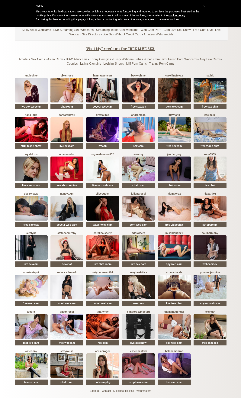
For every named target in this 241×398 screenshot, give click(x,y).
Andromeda (138, 114)
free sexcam (138, 106)
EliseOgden (102, 193)
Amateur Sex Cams (32, 59)
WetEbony (31, 351)
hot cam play (103, 382)
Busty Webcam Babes (128, 59)
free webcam (67, 342)
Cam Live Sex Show (177, 29)
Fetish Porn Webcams (183, 59)
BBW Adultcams (77, 59)
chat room (174, 185)
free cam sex (210, 342)
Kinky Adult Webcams (36, 29)
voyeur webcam (102, 106)
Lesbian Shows (113, 63)
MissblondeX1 (174, 233)
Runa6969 (210, 154)
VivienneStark (138, 351)
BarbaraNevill (67, 114)
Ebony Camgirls (100, 59)
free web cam (31, 303)
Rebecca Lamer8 (66, 272)
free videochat (174, 224)
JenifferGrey (174, 154)
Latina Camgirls (90, 63)
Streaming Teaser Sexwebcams (117, 29)
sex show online (67, 185)
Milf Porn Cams (136, 63)
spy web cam (174, 264)
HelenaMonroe (174, 351)
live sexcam (66, 145)
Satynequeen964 (102, 272)
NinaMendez (67, 154)
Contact (106, 390)
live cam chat (174, 382)
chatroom (67, 106)
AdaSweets (138, 233)
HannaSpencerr (102, 75)
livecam (102, 145)
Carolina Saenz (103, 233)
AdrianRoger (102, 351)
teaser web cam (102, 224)
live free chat (174, 303)
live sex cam (138, 264)
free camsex (31, 224)
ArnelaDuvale (174, 272)
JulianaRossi (138, 193)
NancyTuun (67, 193)
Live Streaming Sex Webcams (73, 29)
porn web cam (138, 224)
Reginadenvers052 (102, 154)
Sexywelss (66, 351)
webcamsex (210, 264)
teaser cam (31, 382)
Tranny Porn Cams (161, 63)
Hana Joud (31, 114)
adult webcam (67, 303)
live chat (210, 185)
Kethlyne (31, 233)
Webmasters (144, 390)
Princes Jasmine (210, 272)
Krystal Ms (30, 154)
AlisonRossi (67, 311)
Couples (72, 63)
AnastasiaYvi (31, 272)
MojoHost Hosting (123, 390)
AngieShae (31, 75)
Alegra (31, 311)
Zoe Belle (209, 114)
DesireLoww (31, 193)
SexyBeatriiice (138, 272)
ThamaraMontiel (174, 311)
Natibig (210, 75)
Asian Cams (55, 59)
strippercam (209, 224)
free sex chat (210, 106)
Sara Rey (138, 154)
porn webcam (174, 106)
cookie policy (177, 15)
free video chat (210, 145)
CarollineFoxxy (174, 75)
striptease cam (138, 382)
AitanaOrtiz (174, 193)
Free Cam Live (203, 29)
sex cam (138, 145)
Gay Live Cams (210, 59)
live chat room (103, 264)
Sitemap (94, 390)
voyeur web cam (67, 224)
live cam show (31, 185)
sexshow (138, 303)
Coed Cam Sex (155, 59)
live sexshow (138, 342)
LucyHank (174, 114)
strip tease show (31, 145)
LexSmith (210, 311)
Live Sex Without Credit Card (121, 34)
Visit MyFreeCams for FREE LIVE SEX (120, 49)
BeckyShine (138, 75)
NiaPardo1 (210, 193)
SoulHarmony (210, 233)
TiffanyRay (102, 311)
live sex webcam (31, 106)
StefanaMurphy (66, 233)
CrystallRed (102, 114)
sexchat (67, 264)
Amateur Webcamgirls (158, 34)
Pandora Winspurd (138, 311)
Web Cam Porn (151, 29)
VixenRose (67, 75)
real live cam (31, 342)
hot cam (103, 342)
